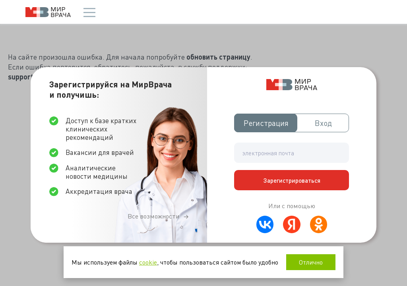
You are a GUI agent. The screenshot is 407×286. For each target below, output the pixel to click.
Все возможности (153, 216)
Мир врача (48, 12)
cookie (148, 262)
